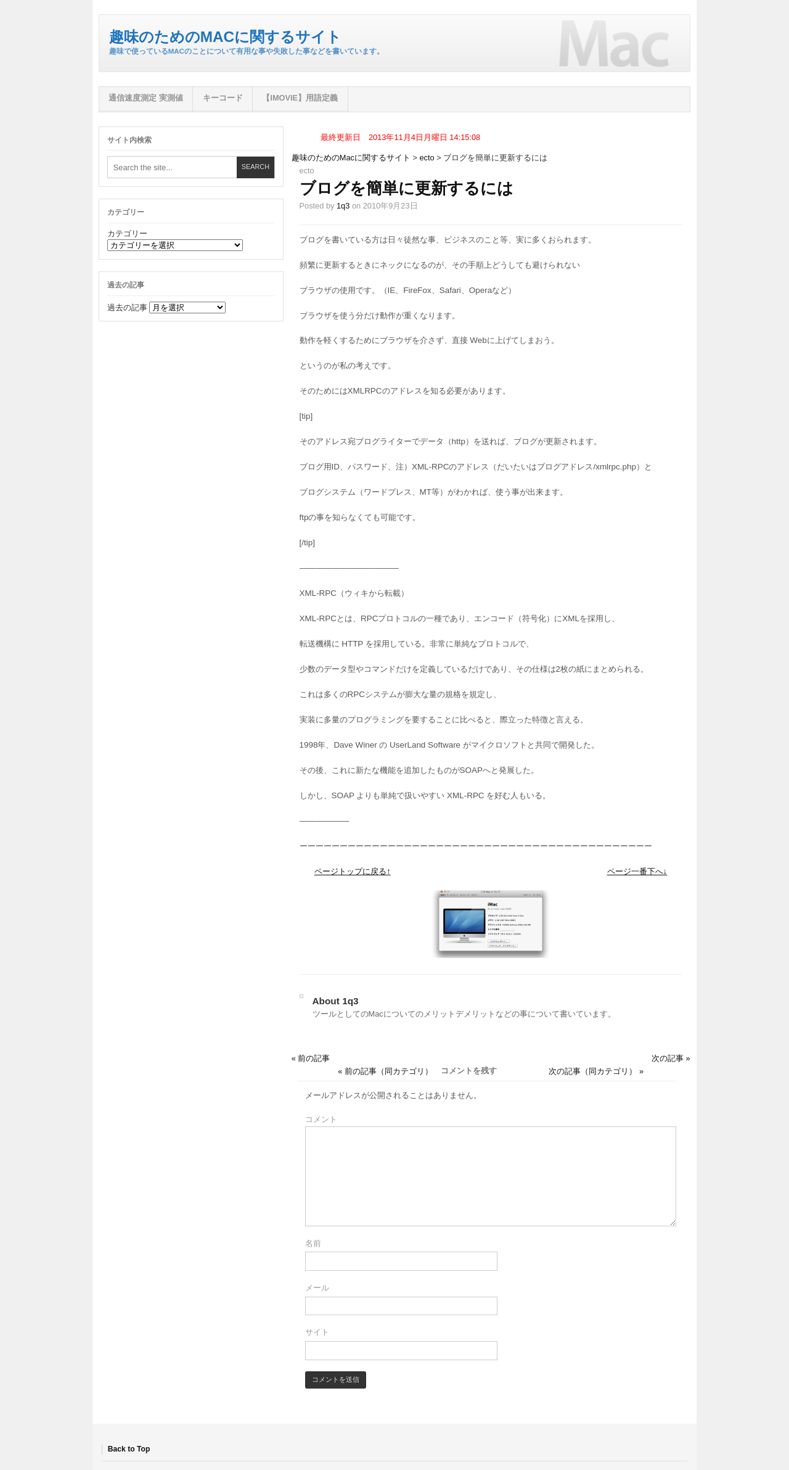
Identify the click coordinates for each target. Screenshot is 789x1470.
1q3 (343, 205)
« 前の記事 (311, 1058)
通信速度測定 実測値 (145, 97)
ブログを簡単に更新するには (406, 188)
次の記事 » (671, 1058)
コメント (321, 1119)
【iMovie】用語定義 (300, 97)
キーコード (223, 97)
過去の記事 (127, 307)
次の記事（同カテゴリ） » (596, 1071)
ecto (427, 157)
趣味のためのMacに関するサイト (225, 36)
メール (317, 1287)
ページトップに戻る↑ (352, 871)
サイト (317, 1332)
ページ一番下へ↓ (637, 871)
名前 (313, 1243)
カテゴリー (127, 233)
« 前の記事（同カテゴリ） (385, 1071)
